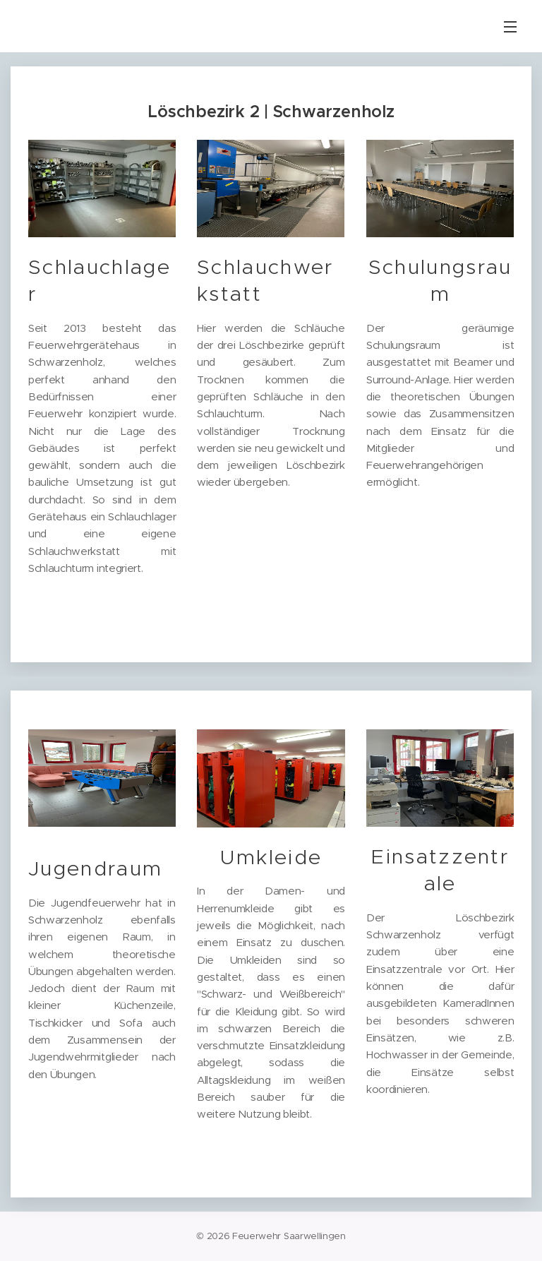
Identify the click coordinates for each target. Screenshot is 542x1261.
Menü (510, 27)
